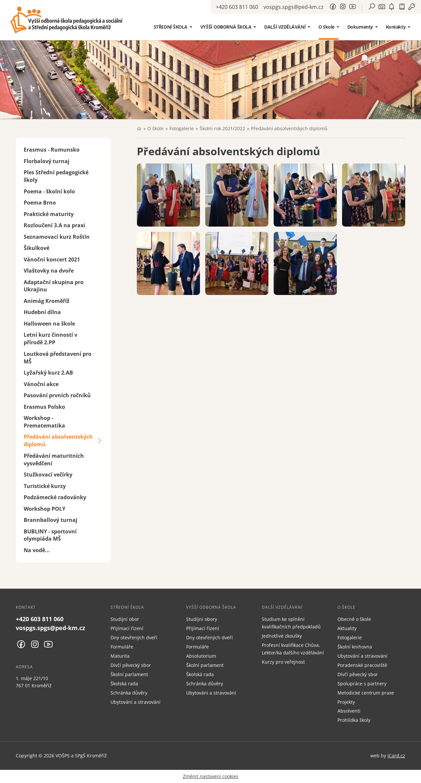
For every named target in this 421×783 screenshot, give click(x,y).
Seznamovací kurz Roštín (57, 236)
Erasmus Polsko (44, 406)
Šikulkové (36, 248)
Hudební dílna (42, 312)
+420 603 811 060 (237, 7)
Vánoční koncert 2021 (52, 259)
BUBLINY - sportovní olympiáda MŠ (50, 535)
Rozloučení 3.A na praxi (54, 225)
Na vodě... (37, 550)
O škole (155, 128)
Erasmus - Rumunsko (52, 149)
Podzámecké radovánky (55, 497)
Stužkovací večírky (48, 474)
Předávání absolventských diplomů (58, 440)
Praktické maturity (49, 214)
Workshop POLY (44, 508)
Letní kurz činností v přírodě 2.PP (50, 338)
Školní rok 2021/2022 (222, 128)
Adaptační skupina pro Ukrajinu (54, 286)
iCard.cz (396, 755)
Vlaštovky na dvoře (49, 270)
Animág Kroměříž (46, 301)
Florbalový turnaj (46, 161)
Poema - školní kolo (49, 191)
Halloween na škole (49, 323)
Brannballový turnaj (50, 520)
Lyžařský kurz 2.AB (48, 372)
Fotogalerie (181, 128)
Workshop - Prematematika (44, 421)
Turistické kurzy (45, 486)
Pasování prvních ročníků (57, 395)
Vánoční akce (41, 384)
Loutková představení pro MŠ (57, 357)
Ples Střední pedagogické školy (56, 176)
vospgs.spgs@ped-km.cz (293, 7)
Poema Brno (40, 202)
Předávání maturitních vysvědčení (54, 459)
